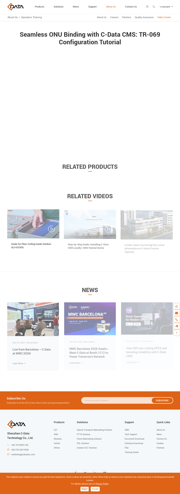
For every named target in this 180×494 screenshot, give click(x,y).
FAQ (126, 448)
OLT (55, 430)
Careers (114, 17)
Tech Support (131, 434)
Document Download (134, 439)
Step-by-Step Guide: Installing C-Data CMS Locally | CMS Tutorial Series (88, 247)
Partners (126, 17)
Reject (84, 489)
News (76, 6)
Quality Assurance (144, 17)
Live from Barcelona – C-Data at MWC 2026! (31, 350)
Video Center (164, 17)
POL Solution (83, 443)
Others (57, 448)
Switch (57, 443)
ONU (56, 434)
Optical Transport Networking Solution (94, 430)
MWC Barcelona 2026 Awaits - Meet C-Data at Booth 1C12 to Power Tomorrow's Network (89, 351)
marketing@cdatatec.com (23, 454)
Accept (95, 489)
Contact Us (131, 6)
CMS (127, 430)
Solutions (58, 6)
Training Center (132, 452)
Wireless (58, 439)
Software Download (134, 443)
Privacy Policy (102, 484)
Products (39, 6)
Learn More (19, 362)
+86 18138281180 (19, 445)
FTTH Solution (83, 434)
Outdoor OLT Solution (87, 448)
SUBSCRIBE (163, 400)
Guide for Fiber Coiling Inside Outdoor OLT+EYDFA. (31, 247)
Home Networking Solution (89, 439)
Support (92, 6)
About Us (111, 6)
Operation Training (31, 17)
